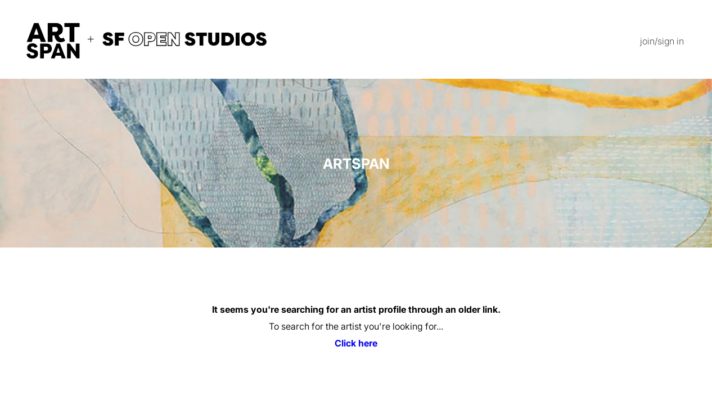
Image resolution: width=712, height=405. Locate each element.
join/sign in (662, 41)
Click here (356, 343)
